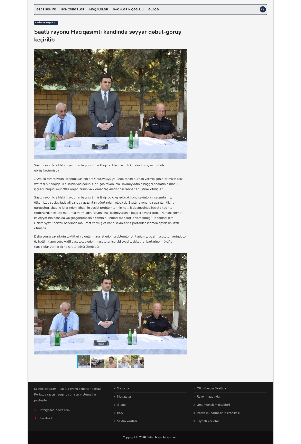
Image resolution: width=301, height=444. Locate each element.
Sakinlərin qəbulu (128, 9)
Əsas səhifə (46, 9)
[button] (183, 256)
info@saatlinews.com (55, 410)
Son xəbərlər (72, 9)
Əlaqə (153, 9)
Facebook (46, 418)
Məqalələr (98, 9)
